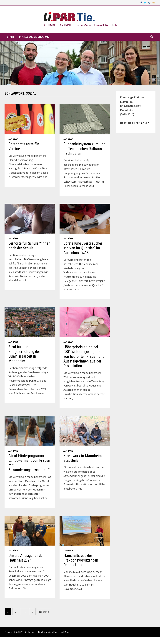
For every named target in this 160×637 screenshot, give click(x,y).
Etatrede (68, 550)
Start (10, 36)
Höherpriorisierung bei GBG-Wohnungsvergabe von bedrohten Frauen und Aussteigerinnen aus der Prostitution (83, 356)
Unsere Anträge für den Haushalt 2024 (26, 557)
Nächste (44, 611)
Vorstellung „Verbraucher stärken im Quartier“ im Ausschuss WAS (82, 248)
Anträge (13, 139)
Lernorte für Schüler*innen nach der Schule (29, 245)
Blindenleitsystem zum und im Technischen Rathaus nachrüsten (84, 149)
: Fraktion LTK (141, 123)
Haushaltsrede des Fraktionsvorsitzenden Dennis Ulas (80, 560)
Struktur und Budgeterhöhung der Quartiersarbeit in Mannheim (24, 354)
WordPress (54, 632)
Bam (66, 632)
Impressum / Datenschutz (34, 36)
